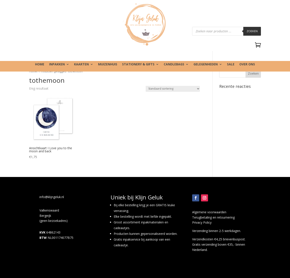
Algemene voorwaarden (209, 212)
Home (39, 64)
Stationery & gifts (138, 64)
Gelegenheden (205, 64)
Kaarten (81, 64)
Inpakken (57, 64)
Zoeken (252, 31)
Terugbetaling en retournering (213, 217)
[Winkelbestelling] (173, 89)
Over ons (247, 64)
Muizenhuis (107, 64)
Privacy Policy (202, 222)
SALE (230, 64)
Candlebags (174, 64)
